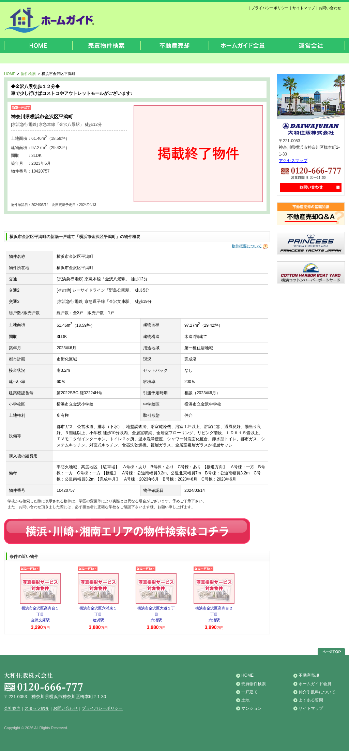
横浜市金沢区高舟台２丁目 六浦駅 (214, 614)
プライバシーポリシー (270, 8)
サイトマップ (303, 8)
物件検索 (28, 74)
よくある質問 (311, 700)
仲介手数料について (317, 692)
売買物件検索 (253, 683)
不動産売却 (309, 675)
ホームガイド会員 (315, 683)
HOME (9, 74)
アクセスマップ (293, 160)
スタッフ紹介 (37, 708)
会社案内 (12, 708)
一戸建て (249, 692)
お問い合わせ (330, 8)
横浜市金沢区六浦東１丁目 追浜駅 (98, 614)
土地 (245, 700)
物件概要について (247, 246)
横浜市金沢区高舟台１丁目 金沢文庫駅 (40, 614)
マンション (251, 708)
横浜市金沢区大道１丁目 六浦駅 (156, 614)
